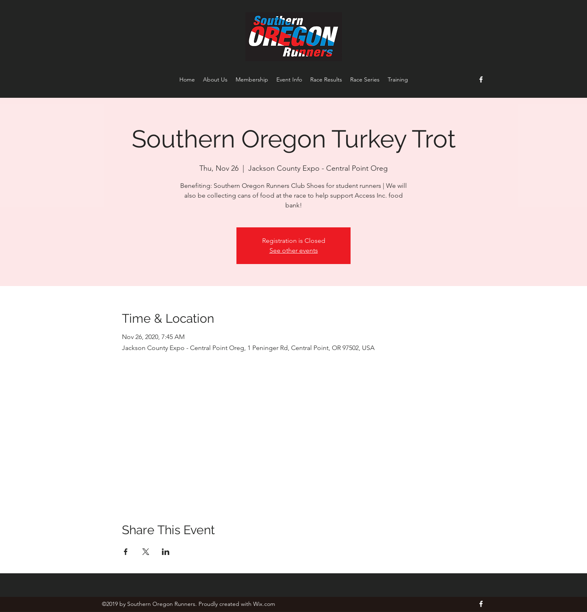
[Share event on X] (146, 551)
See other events (293, 250)
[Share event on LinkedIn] (166, 551)
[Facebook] (481, 79)
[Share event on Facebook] (126, 551)
